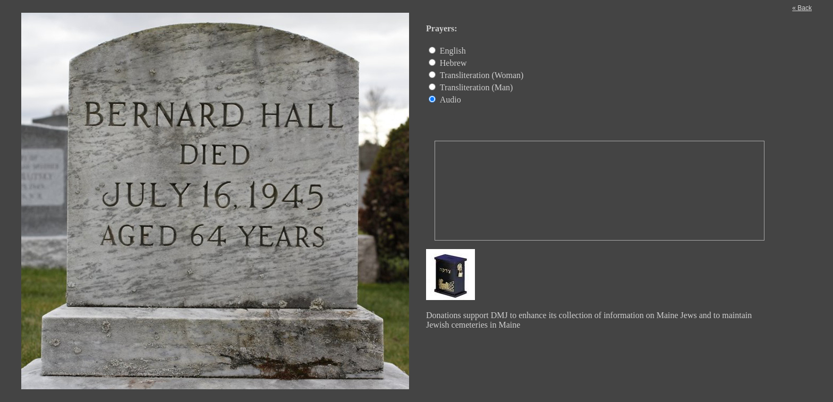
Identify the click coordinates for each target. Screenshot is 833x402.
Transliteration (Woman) (482, 75)
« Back (802, 8)
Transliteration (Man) (476, 87)
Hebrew (453, 62)
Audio (450, 99)
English (453, 50)
